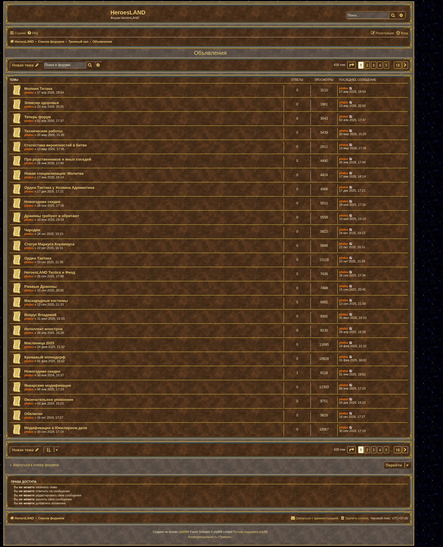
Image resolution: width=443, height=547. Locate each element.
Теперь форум (37, 117)
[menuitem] (32, 33)
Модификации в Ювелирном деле (55, 428)
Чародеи (32, 230)
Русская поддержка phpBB (250, 531)
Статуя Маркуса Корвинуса (49, 244)
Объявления (210, 53)
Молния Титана (38, 89)
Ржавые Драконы (40, 286)
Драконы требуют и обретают (51, 216)
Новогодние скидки (42, 202)
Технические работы (43, 131)
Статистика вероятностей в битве (55, 145)
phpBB (183, 531)
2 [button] (367, 65)
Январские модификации (47, 385)
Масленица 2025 (39, 343)
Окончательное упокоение (48, 399)
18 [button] (398, 65)
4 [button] (380, 65)
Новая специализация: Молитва (53, 173)
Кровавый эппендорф (44, 357)
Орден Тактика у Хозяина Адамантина (59, 187)
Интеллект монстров (43, 329)
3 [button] (374, 65)
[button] (351, 65)
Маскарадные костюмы (46, 301)
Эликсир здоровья (41, 103)
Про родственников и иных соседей (57, 159)
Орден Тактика (37, 258)
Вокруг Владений (40, 315)
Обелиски (33, 414)
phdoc (29, 92)
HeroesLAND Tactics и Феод (49, 272)
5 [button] (386, 65)
